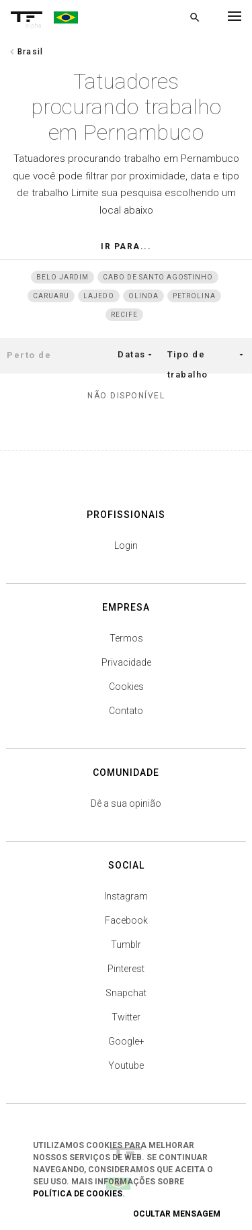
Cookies (126, 686)
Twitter (126, 1017)
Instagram (126, 896)
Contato (126, 710)
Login (126, 545)
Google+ (126, 1041)
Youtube (126, 1065)
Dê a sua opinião (126, 803)
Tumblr (126, 944)
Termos (126, 638)
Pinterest (126, 968)
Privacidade (126, 662)
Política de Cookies (77, 1193)
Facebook (126, 920)
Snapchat (126, 992)
